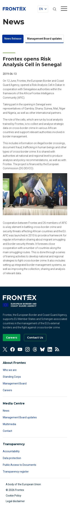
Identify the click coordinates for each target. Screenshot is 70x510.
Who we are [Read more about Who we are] (10, 369)
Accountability (11, 451)
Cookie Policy (13, 495)
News (6, 410)
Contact (7, 430)
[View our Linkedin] (50, 349)
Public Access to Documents (19, 464)
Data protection (12, 458)
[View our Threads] (35, 349)
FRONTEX (14, 8)
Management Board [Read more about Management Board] (15, 383)
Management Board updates (44, 38)
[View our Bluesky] (42, 349)
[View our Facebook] (12, 349)
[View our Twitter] (5, 349)
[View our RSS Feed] (57, 349)
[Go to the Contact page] (35, 337)
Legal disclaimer (15, 501)
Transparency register (16, 471)
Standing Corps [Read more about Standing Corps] (12, 376)
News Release (12, 38)
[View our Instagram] (27, 349)
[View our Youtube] (20, 349)
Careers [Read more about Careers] (7, 390)
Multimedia (9, 424)
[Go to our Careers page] (11, 337)
